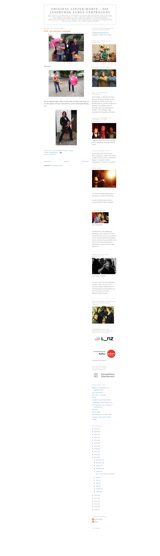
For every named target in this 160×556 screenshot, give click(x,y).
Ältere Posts (85, 161)
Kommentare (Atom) (57, 165)
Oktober (98, 465)
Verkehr (52, 154)
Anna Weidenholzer (97, 392)
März (97, 486)
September (99, 468)
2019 (95, 446)
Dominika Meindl (97, 282)
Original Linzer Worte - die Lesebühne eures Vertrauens (80, 10)
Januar (98, 491)
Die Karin (95, 409)
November (99, 463)
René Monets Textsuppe (99, 395)
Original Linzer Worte (104, 35)
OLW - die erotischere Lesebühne (57, 31)
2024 (95, 431)
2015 (95, 457)
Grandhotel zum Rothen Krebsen (101, 400)
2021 (95, 440)
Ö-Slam (94, 419)
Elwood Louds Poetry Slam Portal (102, 414)
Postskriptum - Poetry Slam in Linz (102, 402)
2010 (95, 507)
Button (94, 397)
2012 (95, 501)
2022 (95, 437)
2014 (95, 495)
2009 (95, 509)
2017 (95, 451)
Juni (97, 480)
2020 (95, 443)
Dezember (99, 460)
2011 (95, 504)
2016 (95, 454)
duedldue (95, 522)
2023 (95, 434)
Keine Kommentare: (51, 152)
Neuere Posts (47, 161)
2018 (95, 449)
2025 (95, 429)
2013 (95, 498)
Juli (97, 477)
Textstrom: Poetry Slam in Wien (101, 417)
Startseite (66, 161)
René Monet (95, 193)
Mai (97, 483)
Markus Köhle (96, 412)
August (98, 471)
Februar (98, 489)
